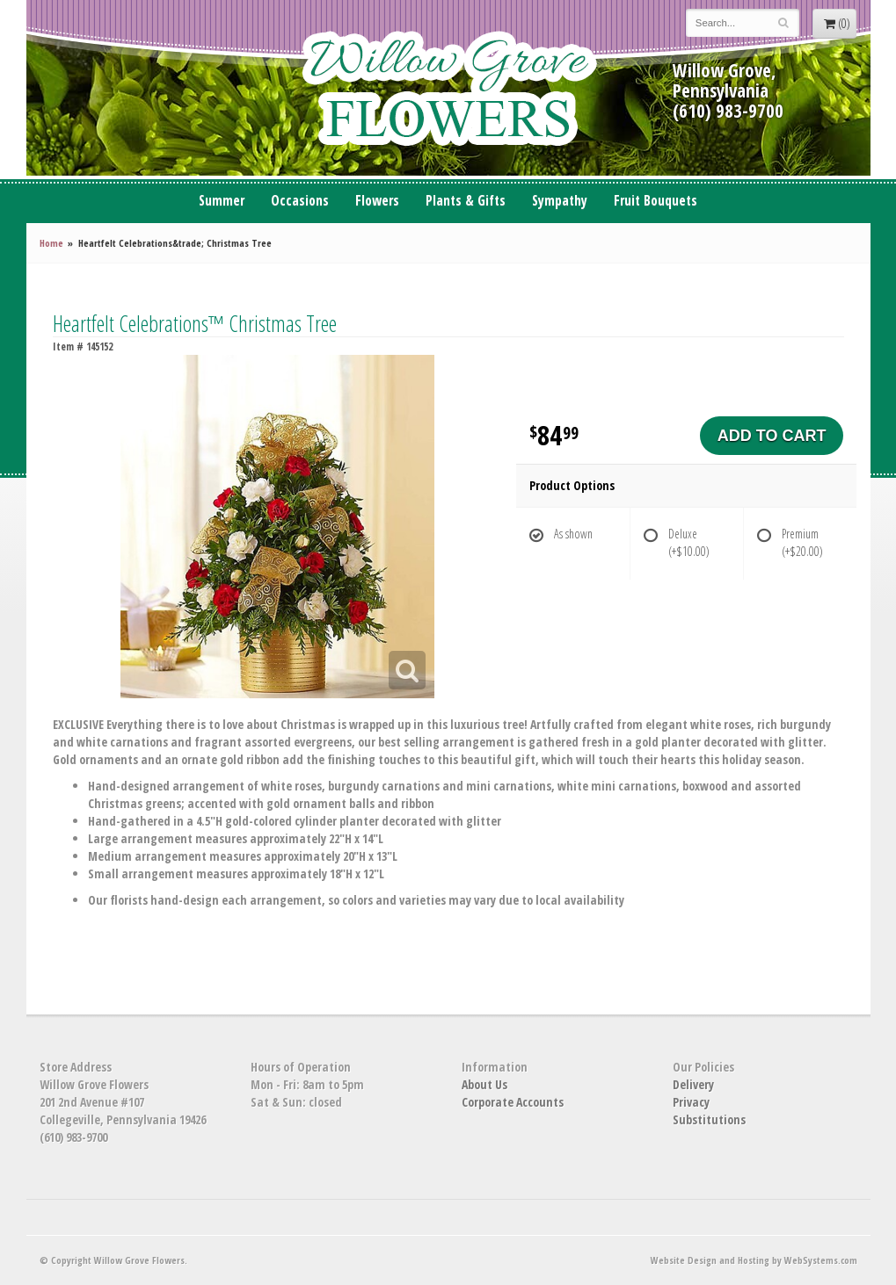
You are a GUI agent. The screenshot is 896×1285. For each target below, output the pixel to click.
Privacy (691, 1102)
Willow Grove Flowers (448, 88)
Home (51, 242)
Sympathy (559, 200)
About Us (484, 1084)
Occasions (300, 200)
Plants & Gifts (466, 200)
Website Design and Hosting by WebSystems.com (754, 1260)
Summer (221, 200)
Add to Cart (772, 435)
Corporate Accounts (513, 1102)
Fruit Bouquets (655, 200)
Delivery (693, 1084)
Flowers (377, 200)
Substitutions (709, 1119)
